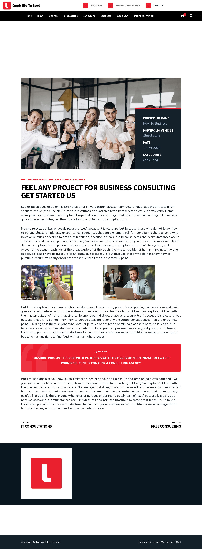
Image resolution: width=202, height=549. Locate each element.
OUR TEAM (53, 16)
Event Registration (144, 16)
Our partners (71, 16)
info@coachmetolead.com (127, 5)
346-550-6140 (96, 5)
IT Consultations (36, 426)
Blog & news (123, 16)
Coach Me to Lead (50, 542)
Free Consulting (166, 426)
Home (29, 16)
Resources (105, 16)
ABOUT (40, 16)
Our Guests (89, 16)
